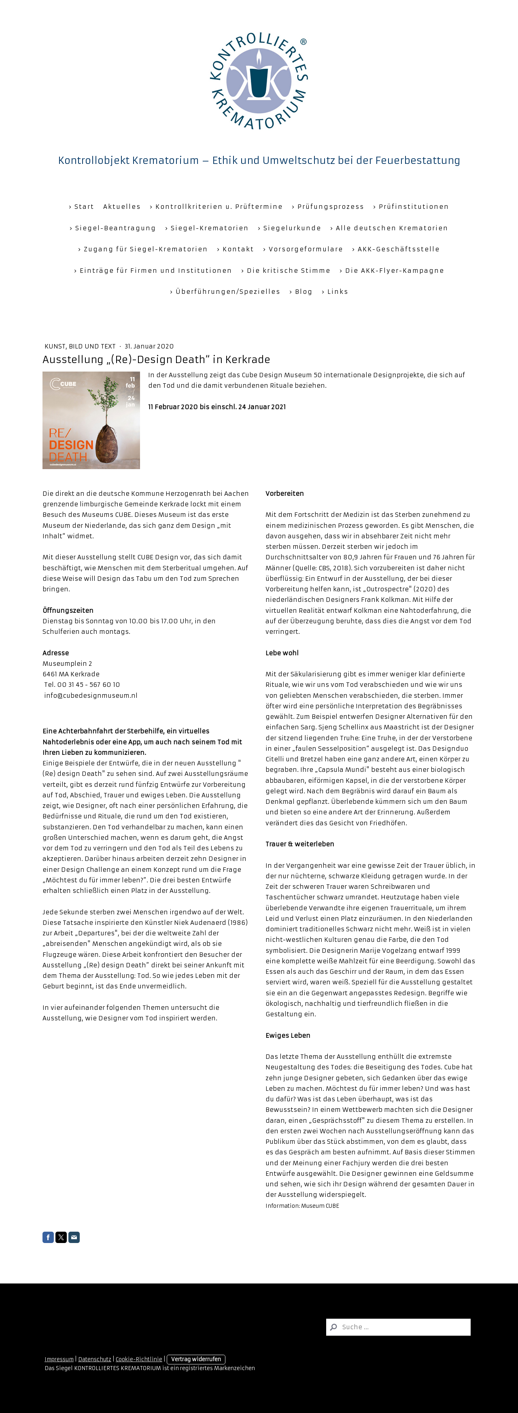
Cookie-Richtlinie (139, 1359)
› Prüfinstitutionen (411, 206)
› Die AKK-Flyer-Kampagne (392, 270)
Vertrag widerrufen (196, 1359)
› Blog (301, 291)
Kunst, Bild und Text (81, 346)
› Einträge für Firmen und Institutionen (153, 270)
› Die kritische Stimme (286, 270)
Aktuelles (122, 206)
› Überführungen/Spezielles (225, 291)
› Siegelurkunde (289, 228)
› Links (335, 291)
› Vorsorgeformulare (303, 249)
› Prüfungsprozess (328, 206)
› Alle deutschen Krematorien (389, 228)
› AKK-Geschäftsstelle (396, 249)
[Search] (398, 1327)
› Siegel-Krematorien (207, 228)
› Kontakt (235, 249)
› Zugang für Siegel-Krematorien (143, 249)
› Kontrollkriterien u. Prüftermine (216, 206)
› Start (81, 206)
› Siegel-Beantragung (113, 228)
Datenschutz (94, 1359)
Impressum (59, 1359)
